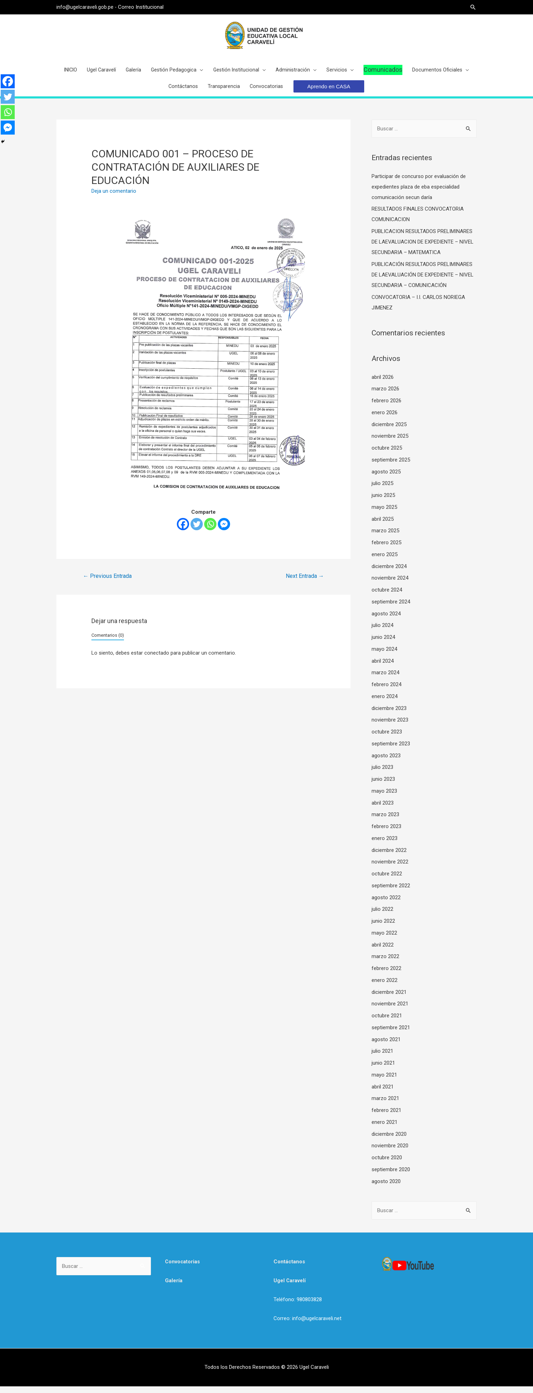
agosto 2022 (386, 904)
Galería (173, 1287)
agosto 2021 (386, 1046)
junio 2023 (383, 786)
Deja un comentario (113, 197)
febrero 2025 (386, 549)
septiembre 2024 (391, 608)
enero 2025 (384, 561)
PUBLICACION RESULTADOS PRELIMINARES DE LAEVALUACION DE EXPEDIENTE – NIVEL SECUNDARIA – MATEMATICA (422, 248)
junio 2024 (383, 644)
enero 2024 (384, 703)
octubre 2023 (387, 738)
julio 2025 (382, 490)
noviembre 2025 (390, 442)
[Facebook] (183, 531)
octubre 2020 (387, 1164)
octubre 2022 (387, 880)
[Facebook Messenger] (224, 531)
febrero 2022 (386, 975)
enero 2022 (384, 987)
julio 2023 (382, 774)
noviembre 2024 (390, 584)
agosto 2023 (386, 762)
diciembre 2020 (389, 1141)
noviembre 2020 (390, 1152)
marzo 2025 (385, 537)
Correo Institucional (141, 7)
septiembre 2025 (391, 466)
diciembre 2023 (389, 715)
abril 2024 (383, 667)
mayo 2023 (384, 797)
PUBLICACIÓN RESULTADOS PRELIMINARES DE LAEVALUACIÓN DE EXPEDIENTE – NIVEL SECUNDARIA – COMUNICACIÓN (422, 281)
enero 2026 (384, 419)
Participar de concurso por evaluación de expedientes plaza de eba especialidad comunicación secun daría (419, 193)
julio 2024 (382, 632)
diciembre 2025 (389, 431)
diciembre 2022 (389, 857)
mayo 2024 (384, 656)
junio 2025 (383, 502)
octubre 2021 (387, 1022)
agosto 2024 (386, 620)
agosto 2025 (386, 478)
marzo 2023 (385, 821)
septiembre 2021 (391, 1034)
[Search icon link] (473, 7)
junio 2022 (383, 927)
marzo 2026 (385, 395)
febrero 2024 (386, 691)
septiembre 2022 (391, 892)
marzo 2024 (385, 679)
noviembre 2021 (390, 1010)
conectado (156, 659)
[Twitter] (197, 531)
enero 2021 (384, 1129)
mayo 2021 (384, 1081)
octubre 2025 (387, 454)
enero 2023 (384, 845)
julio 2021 (382, 1057)
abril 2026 (383, 384)
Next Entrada (305, 582)
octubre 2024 (387, 596)
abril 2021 (383, 1093)
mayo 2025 (384, 514)
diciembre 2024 (389, 573)
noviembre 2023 (390, 726)
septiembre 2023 (391, 750)
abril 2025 (383, 526)
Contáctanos (289, 1268)
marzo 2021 (385, 1105)
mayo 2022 (384, 939)
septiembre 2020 (391, 1176)
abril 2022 (383, 951)
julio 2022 (382, 916)
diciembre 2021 (389, 999)
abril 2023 (383, 809)
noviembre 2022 (390, 868)
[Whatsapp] (210, 531)
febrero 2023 (386, 833)
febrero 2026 (386, 407)
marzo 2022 (385, 963)
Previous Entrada (107, 582)
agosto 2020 (386, 1188)
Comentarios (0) (107, 641)
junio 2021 (383, 1069)
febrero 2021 (386, 1117)
